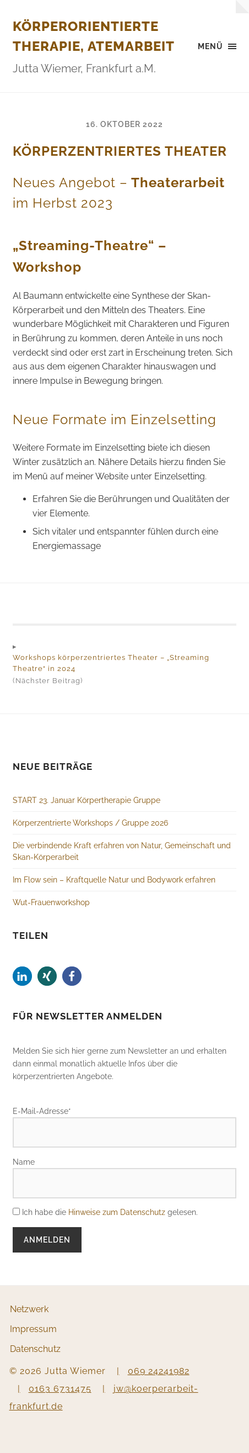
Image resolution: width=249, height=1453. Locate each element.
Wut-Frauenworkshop (51, 902)
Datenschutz (35, 1349)
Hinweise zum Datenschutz (116, 1212)
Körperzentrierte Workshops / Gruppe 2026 (90, 822)
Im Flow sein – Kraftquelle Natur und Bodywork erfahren (114, 879)
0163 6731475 (60, 1388)
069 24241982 (159, 1371)
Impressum (33, 1329)
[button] (22, 976)
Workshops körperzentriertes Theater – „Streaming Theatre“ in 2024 (111, 663)
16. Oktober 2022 (124, 124)
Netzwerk (29, 1309)
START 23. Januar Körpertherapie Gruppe (86, 800)
